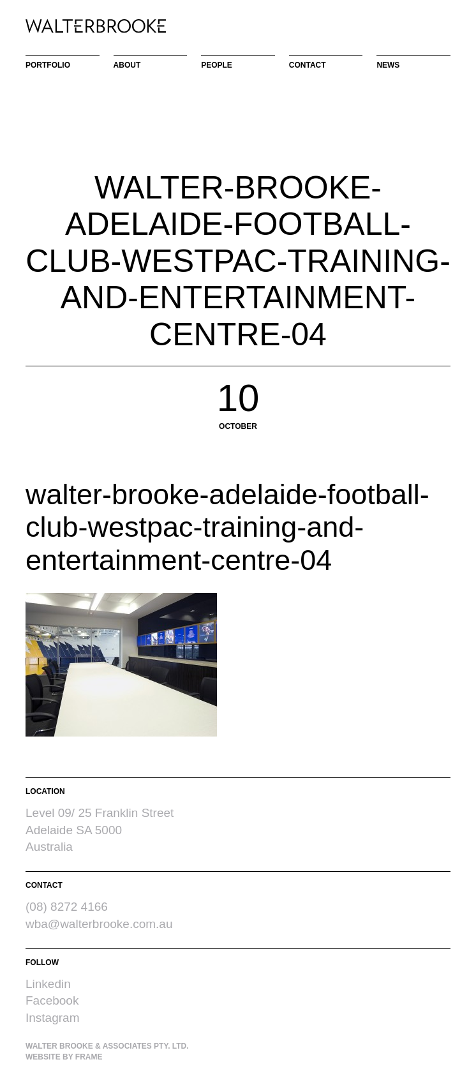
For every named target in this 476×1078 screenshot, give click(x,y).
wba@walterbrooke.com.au (99, 924)
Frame (89, 1056)
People (216, 65)
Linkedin (48, 984)
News (387, 65)
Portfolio (48, 65)
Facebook (52, 1000)
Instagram (52, 1017)
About (127, 65)
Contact (307, 65)
